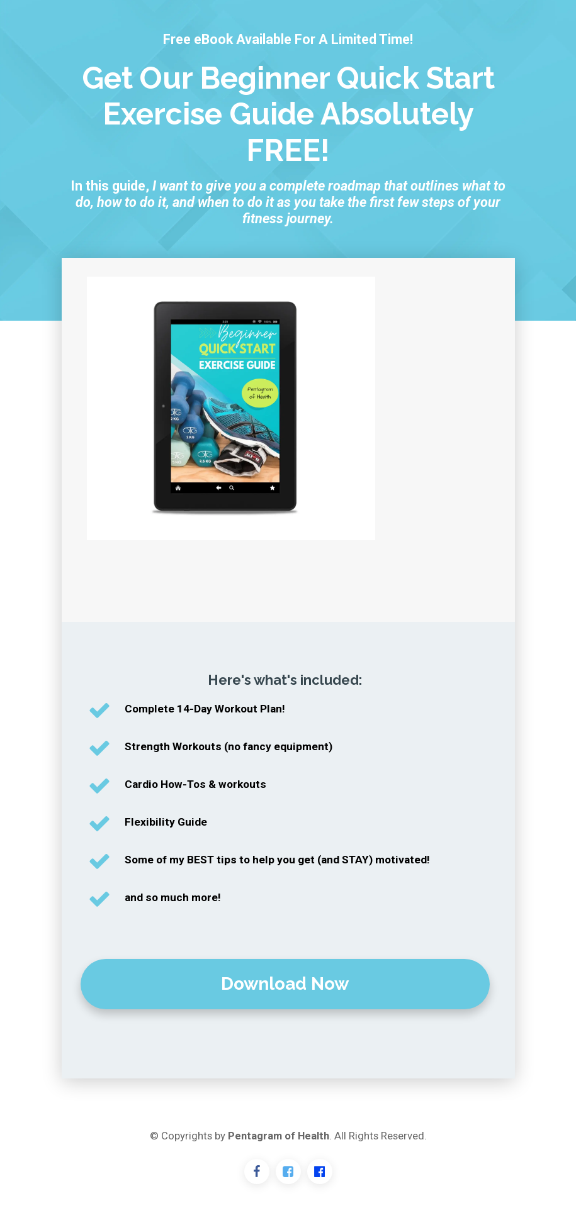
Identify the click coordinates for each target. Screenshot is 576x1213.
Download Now (285, 983)
